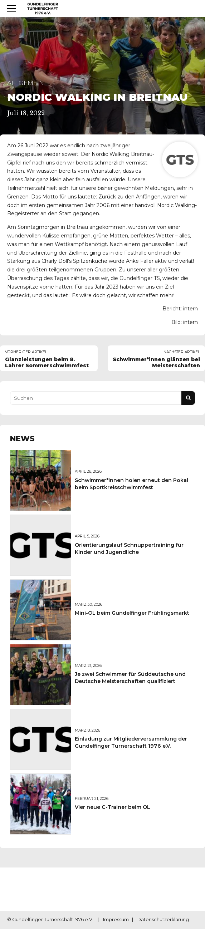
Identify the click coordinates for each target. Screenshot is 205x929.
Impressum (116, 920)
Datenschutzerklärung (163, 920)
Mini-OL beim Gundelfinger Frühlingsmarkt (132, 613)
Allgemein (25, 83)
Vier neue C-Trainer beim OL (112, 807)
